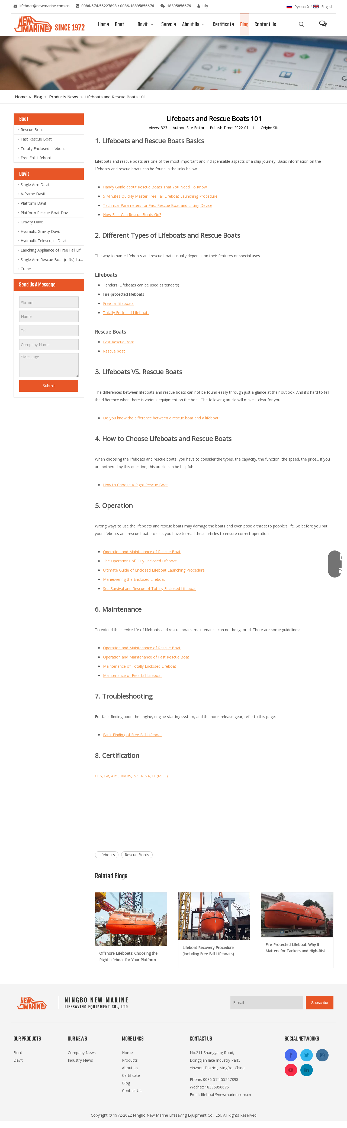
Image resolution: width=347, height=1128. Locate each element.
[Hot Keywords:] (301, 24)
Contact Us (132, 1090)
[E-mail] (266, 1002)
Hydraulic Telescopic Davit (44, 240)
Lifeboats (106, 854)
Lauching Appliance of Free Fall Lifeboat (52, 250)
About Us (130, 1067)
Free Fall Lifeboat (36, 157)
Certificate (131, 1075)
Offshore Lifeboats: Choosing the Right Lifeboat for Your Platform (128, 956)
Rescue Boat (32, 129)
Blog (126, 1082)
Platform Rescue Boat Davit (45, 212)
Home (127, 1052)
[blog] (173, 63)
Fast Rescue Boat (36, 139)
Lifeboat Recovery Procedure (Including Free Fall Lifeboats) (208, 951)
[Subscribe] (319, 1002)
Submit (49, 385)
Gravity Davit (32, 221)
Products (130, 1060)
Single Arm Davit (35, 184)
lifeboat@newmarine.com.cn (45, 5)
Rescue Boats (137, 854)
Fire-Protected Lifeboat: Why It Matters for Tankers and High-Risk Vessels (295, 948)
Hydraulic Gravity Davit (40, 231)
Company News (82, 1052)
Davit (18, 1060)
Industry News (80, 1060)
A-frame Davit (33, 193)
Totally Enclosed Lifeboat (43, 148)
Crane (26, 268)
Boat (18, 1052)
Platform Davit (33, 203)
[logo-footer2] (74, 1003)
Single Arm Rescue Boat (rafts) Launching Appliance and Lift (52, 259)
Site (276, 127)
